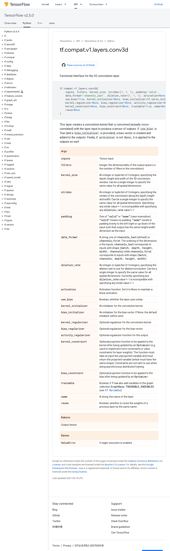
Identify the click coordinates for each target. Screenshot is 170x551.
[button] (23, 36)
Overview (10, 23)
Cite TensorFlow (120, 532)
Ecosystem (96, 4)
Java (52, 23)
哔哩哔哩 (57, 526)
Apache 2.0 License (115, 464)
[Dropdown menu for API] (82, 4)
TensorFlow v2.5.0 (19, 15)
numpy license (79, 471)
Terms (56, 545)
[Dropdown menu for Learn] (66, 4)
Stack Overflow (119, 521)
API (78, 41)
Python (110, 41)
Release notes (119, 515)
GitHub (158, 4)
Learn (58, 4)
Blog (54, 509)
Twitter (56, 521)
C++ (40, 23)
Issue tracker (118, 509)
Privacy (67, 545)
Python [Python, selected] (27, 23)
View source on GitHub (78, 65)
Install (45, 4)
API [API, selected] (76, 4)
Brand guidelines (120, 526)
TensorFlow (66, 41)
